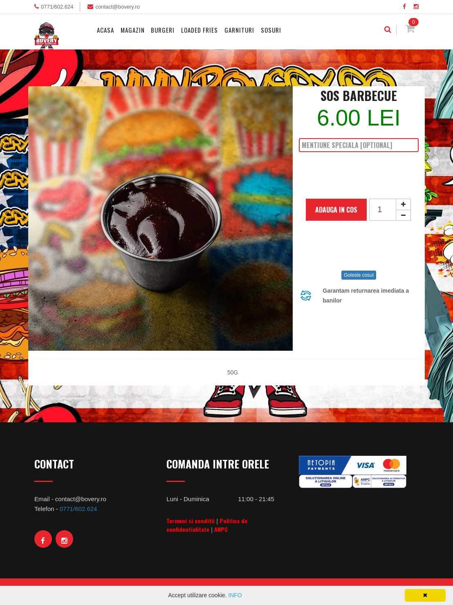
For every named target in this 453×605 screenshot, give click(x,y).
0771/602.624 (57, 7)
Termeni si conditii (190, 520)
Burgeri (163, 29)
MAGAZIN (133, 29)
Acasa (105, 29)
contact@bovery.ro (117, 7)
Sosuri (271, 29)
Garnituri (239, 29)
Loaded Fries (199, 29)
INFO (235, 595)
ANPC (221, 529)
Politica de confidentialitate (206, 524)
